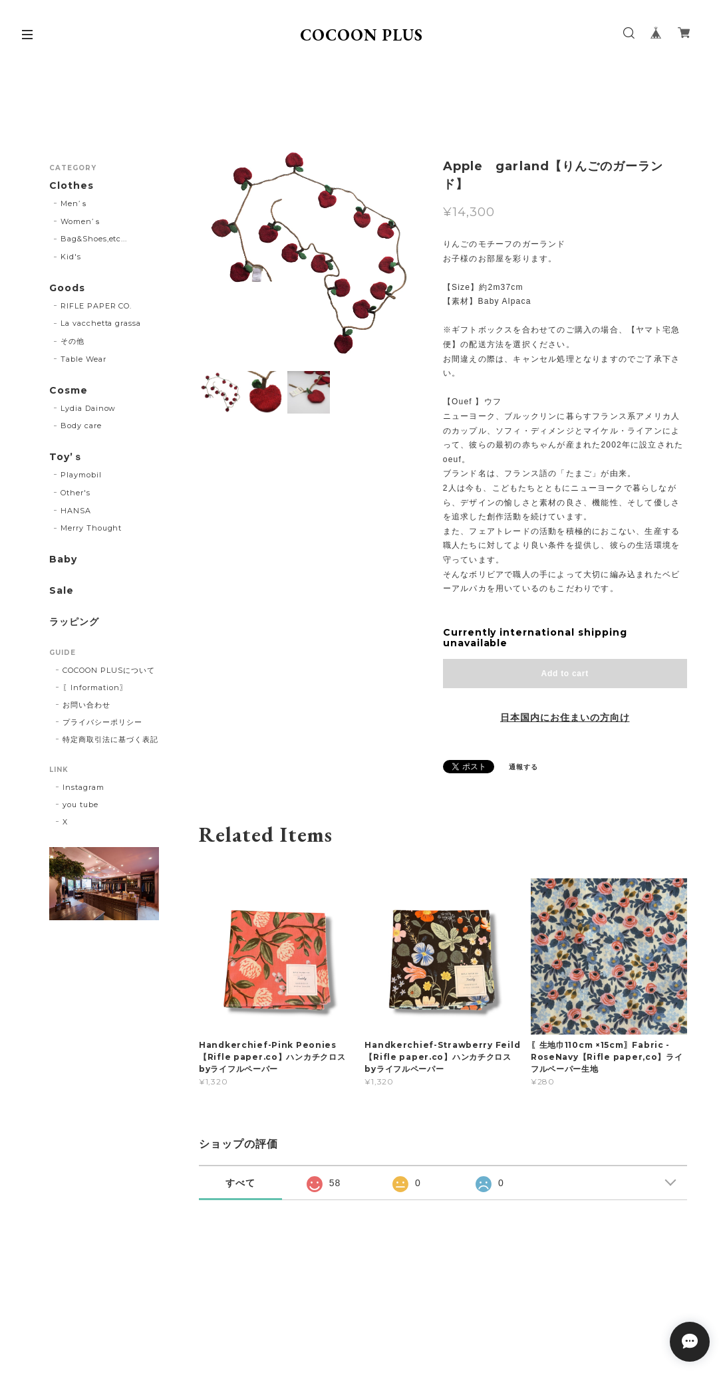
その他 (72, 341)
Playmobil (81, 474)
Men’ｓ (74, 203)
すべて (240, 1183)
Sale (61, 590)
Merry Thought (91, 528)
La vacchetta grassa (101, 323)
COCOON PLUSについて (108, 670)
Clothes (71, 185)
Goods (67, 288)
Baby (63, 559)
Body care (81, 425)
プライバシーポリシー (102, 722)
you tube (80, 804)
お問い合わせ (86, 704)
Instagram (83, 787)
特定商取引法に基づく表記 (110, 739)
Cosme (68, 390)
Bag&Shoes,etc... (94, 238)
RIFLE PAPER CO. (96, 306)
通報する (523, 767)
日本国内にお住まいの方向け (564, 717)
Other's (75, 492)
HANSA (76, 510)
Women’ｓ (81, 221)
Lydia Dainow (88, 408)
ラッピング (74, 622)
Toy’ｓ (66, 457)
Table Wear (83, 359)
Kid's (71, 256)
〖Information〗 (95, 687)
